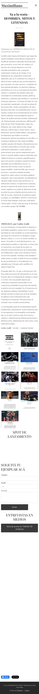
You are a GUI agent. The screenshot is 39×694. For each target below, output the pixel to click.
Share (5, 677)
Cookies (27, 690)
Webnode (20, 690)
